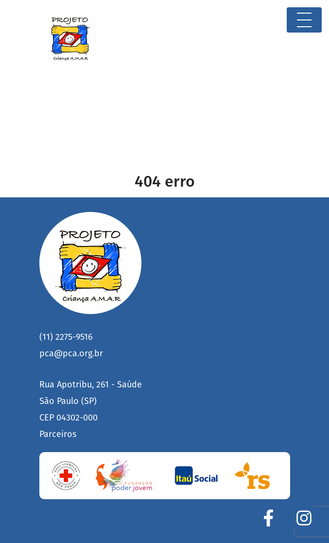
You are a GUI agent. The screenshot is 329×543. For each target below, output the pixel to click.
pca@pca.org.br (71, 353)
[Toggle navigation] (304, 20)
